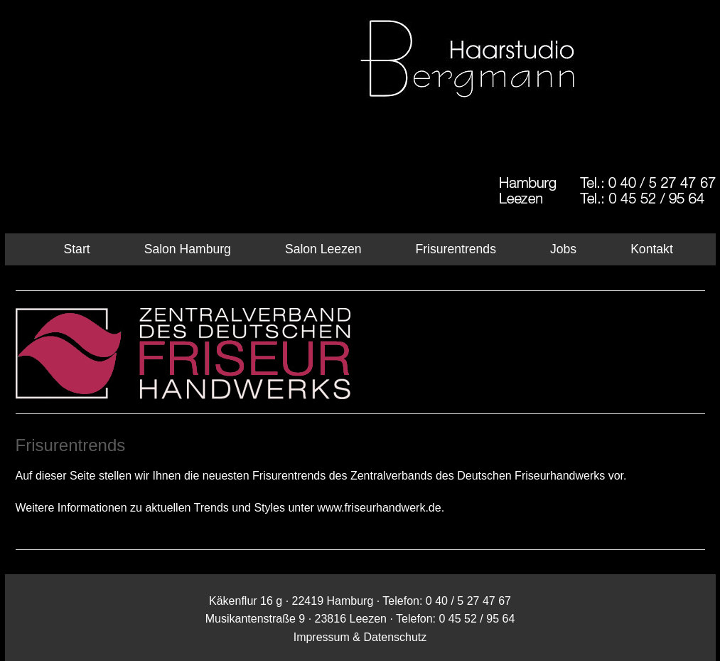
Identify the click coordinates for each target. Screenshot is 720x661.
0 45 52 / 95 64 (477, 619)
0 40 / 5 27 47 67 (468, 601)
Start (77, 249)
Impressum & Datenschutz (360, 637)
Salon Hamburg (187, 249)
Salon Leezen (323, 249)
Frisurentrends (456, 249)
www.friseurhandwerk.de (379, 508)
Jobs (563, 249)
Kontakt (651, 249)
